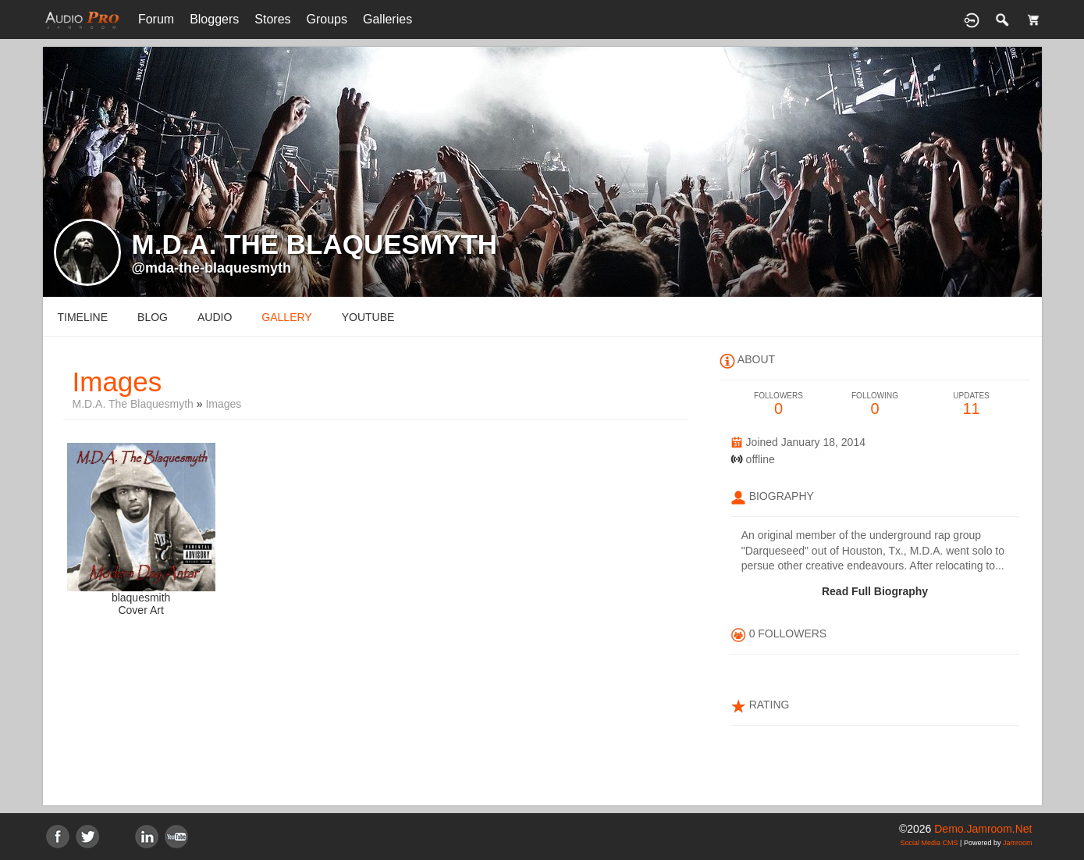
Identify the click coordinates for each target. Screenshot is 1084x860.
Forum (156, 19)
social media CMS (929, 843)
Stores (272, 19)
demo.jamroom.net (983, 829)
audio (214, 317)
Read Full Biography (875, 591)
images (223, 404)
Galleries (387, 19)
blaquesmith (141, 597)
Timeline (83, 317)
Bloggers (214, 19)
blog (152, 317)
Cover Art (140, 610)
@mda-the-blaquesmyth (212, 268)
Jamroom (1017, 843)
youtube (368, 317)
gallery (286, 317)
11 (971, 404)
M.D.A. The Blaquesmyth (133, 404)
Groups (327, 19)
